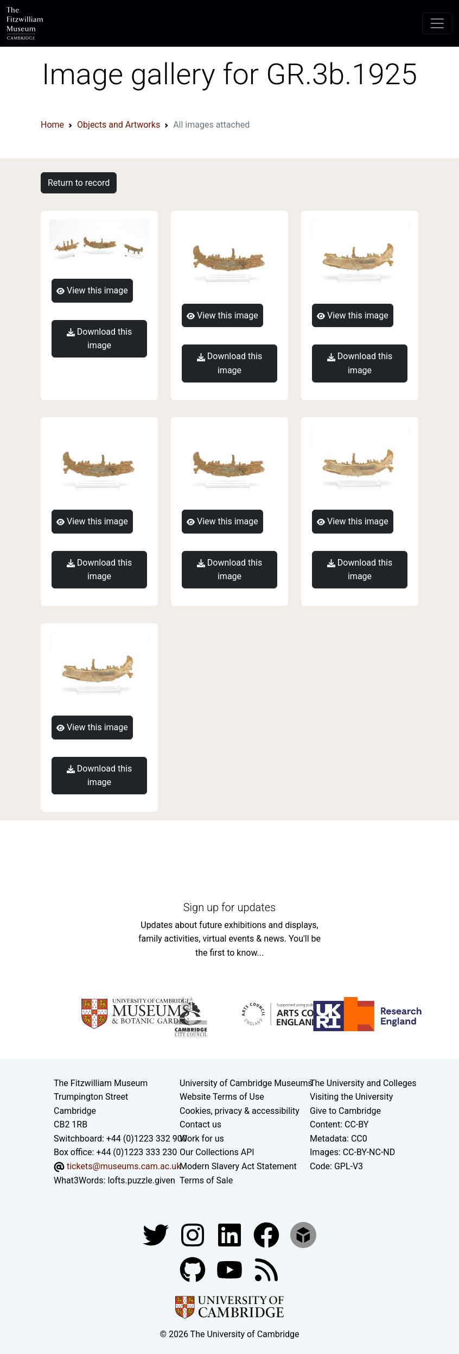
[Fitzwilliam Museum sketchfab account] (303, 1235)
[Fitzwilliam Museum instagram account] (193, 1235)
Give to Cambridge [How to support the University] (345, 1111)
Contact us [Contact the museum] (200, 1124)
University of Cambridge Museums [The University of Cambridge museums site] (246, 1083)
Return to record (79, 183)
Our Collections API (217, 1152)
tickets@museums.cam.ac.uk (124, 1166)
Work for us (202, 1138)
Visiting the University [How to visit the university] (351, 1097)
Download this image (99, 339)
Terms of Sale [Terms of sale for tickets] (206, 1180)
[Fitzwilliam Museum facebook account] (230, 1235)
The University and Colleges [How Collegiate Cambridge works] (363, 1083)
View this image (92, 290)
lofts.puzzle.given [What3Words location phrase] (141, 1180)
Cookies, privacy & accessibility (239, 1111)
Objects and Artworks (118, 125)
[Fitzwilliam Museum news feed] (266, 1269)
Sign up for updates (229, 907)
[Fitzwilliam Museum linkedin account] (267, 1235)
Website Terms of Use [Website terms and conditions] (222, 1097)
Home (52, 125)
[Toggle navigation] (437, 23)
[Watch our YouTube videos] (230, 1269)
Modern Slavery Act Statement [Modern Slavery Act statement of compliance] (238, 1166)
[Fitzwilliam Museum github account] (193, 1269)
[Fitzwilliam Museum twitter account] (156, 1235)
